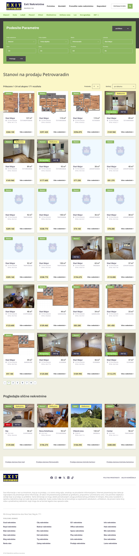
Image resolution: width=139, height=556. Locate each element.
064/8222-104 (29, 8)
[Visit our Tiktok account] (72, 476)
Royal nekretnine (9, 525)
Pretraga (16, 57)
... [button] (19, 381)
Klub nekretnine (9, 530)
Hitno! (40, 15)
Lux (75, 15)
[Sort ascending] (94, 85)
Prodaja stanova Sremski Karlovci (82, 460)
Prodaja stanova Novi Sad (15, 460)
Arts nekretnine (76, 538)
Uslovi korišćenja (128, 476)
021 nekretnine (76, 521)
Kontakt (62, 6)
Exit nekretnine (42, 534)
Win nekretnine (109, 530)
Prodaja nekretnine (77, 542)
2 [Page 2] (13, 381)
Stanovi (6, 15)
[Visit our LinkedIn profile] (68, 476)
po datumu (118, 85)
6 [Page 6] (22, 381)
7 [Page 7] (26, 381)
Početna (51, 6)
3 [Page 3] (17, 381)
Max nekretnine (110, 534)
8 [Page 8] (31, 381)
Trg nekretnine (42, 538)
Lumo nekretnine (110, 542)
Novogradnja (85, 15)
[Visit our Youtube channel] (60, 476)
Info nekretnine (110, 521)
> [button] (35, 381)
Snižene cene (65, 15)
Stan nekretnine (9, 534)
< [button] (5, 381)
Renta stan (7, 542)
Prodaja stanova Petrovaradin (47, 460)
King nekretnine (9, 538)
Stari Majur (108, 40)
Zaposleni (101, 6)
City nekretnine (42, 521)
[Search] (130, 6)
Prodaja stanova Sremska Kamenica (120, 460)
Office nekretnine (77, 525)
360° (96, 15)
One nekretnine (110, 538)
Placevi (32, 15)
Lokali (22, 15)
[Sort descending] (97, 85)
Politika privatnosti (111, 476)
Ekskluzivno (51, 15)
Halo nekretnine (110, 525)
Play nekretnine (76, 534)
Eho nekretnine (42, 530)
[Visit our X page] (64, 476)
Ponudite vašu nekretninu (81, 6)
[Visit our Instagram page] (56, 476)
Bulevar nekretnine (44, 525)
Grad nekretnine (9, 521)
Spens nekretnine (77, 530)
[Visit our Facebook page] (51, 476)
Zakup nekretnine (43, 542)
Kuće (15, 15)
